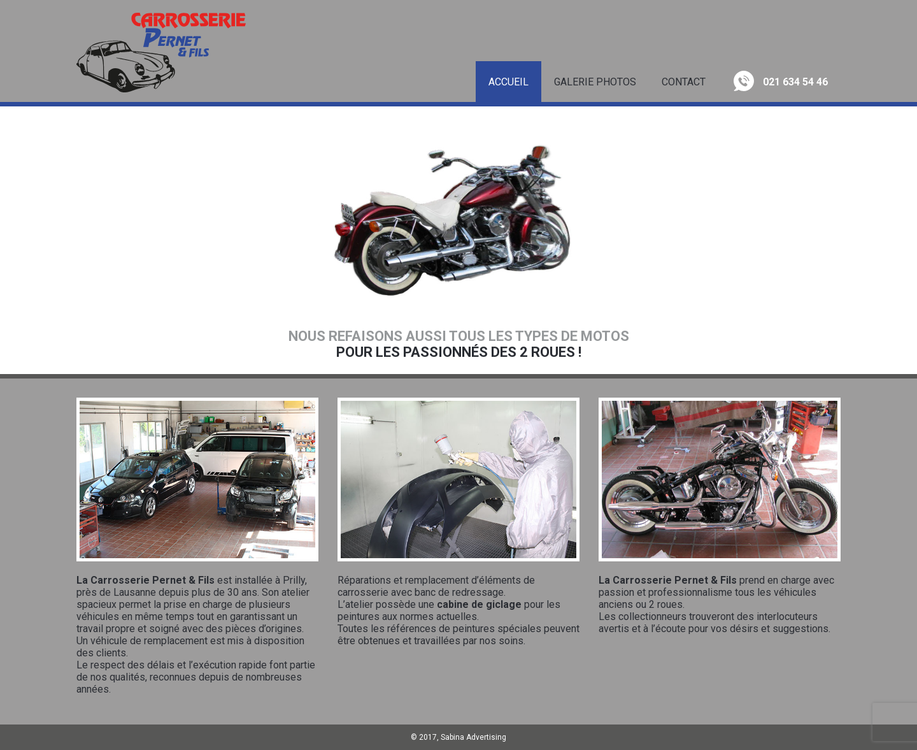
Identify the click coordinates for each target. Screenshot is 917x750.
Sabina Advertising (473, 737)
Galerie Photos (595, 82)
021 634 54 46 (781, 81)
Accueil (508, 82)
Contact (684, 82)
